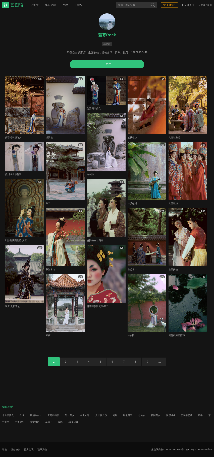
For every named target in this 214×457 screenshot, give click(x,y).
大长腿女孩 (101, 415)
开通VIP (169, 5)
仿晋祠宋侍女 (94, 108)
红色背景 (127, 415)
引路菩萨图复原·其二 (98, 306)
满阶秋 (49, 137)
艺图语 (17, 5)
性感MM (170, 415)
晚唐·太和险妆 (12, 306)
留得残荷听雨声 (177, 335)
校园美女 (155, 415)
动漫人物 (73, 422)
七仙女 (141, 415)
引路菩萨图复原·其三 (16, 240)
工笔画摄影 (53, 415)
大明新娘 (173, 203)
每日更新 (50, 5)
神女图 (131, 335)
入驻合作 (187, 5)
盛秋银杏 (132, 137)
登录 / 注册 (204, 5)
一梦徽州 (132, 203)
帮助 (4, 449)
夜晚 (60, 422)
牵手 (200, 415)
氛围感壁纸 (186, 415)
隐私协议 (29, 449)
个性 (22, 415)
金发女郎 (84, 415)
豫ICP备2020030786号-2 (199, 449)
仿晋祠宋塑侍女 (13, 137)
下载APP (80, 5)
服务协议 (15, 449)
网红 (115, 415)
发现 (65, 5)
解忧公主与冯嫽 (95, 240)
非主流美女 (8, 415)
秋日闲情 (173, 269)
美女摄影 (34, 422)
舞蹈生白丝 (36, 415)
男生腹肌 (19, 422)
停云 (48, 203)
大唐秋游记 (174, 137)
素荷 (48, 335)
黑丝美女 (69, 415)
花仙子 (48, 422)
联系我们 (42, 449)
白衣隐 (90, 174)
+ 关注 (107, 64)
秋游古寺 (50, 269)
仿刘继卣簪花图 (13, 174)
